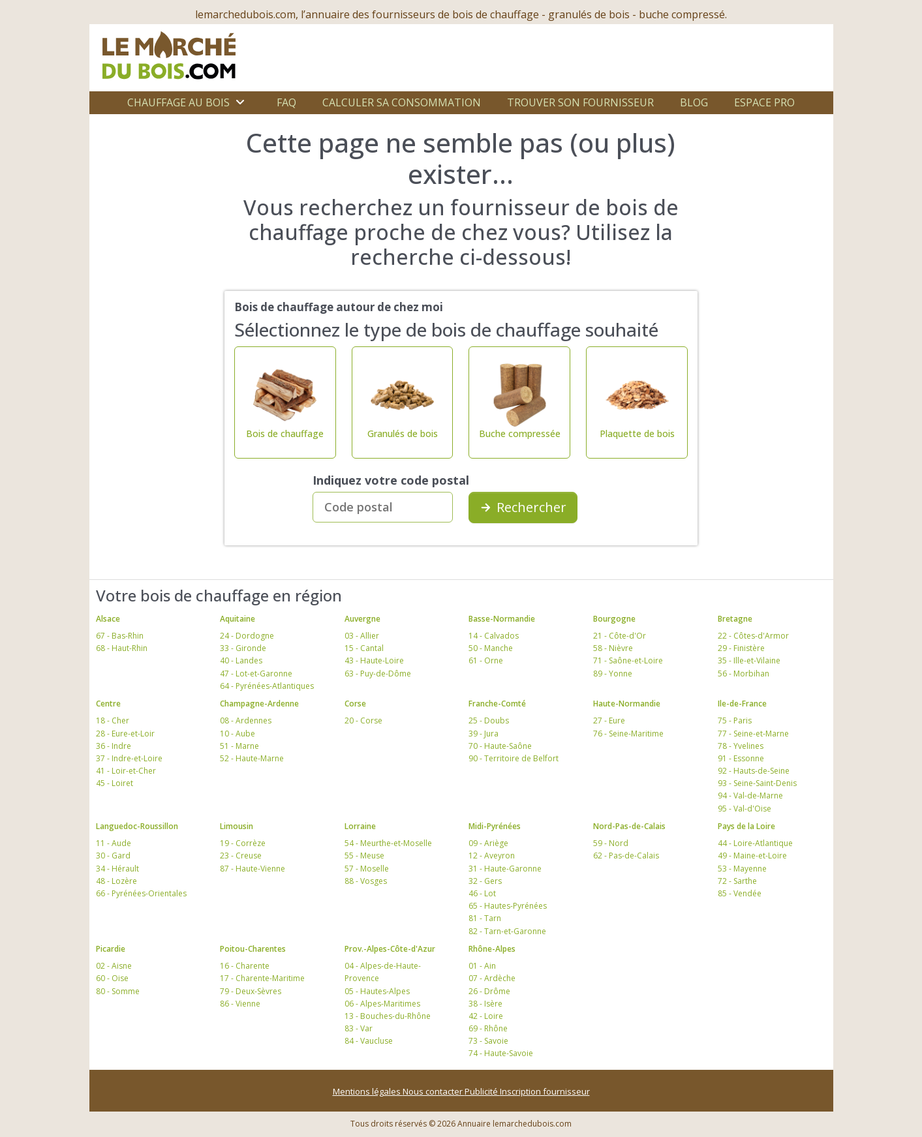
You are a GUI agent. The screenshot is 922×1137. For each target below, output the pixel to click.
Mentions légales (368, 1091)
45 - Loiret (114, 783)
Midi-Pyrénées (495, 826)
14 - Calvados (494, 635)
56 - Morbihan (743, 673)
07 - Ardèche (492, 978)
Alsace (108, 618)
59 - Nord (610, 843)
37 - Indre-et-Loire (129, 758)
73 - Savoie (488, 1040)
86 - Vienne (240, 1003)
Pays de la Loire (746, 826)
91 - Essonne (741, 758)
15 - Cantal (364, 648)
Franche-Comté (497, 703)
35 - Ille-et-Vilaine (749, 660)
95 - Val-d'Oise (744, 808)
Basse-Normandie (502, 618)
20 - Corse (363, 720)
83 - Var (359, 1028)
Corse (355, 703)
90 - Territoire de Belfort (514, 758)
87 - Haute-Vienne (252, 868)
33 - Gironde (243, 648)
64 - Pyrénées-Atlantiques (267, 685)
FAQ (286, 102)
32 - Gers (485, 881)
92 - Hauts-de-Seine (754, 770)
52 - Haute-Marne (252, 758)
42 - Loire (486, 1016)
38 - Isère (485, 1003)
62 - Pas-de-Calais (626, 855)
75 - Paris (735, 720)
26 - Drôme (489, 991)
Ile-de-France (742, 703)
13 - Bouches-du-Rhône (388, 1016)
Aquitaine (237, 618)
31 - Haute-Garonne (505, 868)
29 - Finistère (741, 648)
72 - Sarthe (737, 881)
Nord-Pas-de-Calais (629, 826)
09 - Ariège (488, 843)
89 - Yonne (612, 673)
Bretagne (735, 618)
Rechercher (523, 507)
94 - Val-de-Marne (750, 795)
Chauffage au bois (178, 102)
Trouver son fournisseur (580, 102)
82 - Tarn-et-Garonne (507, 931)
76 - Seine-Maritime (628, 733)
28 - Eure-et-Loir (125, 733)
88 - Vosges (366, 881)
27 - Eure (609, 720)
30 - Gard (113, 855)
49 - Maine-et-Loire (752, 855)
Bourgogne (614, 618)
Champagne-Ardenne (259, 703)
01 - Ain (482, 965)
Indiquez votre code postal (391, 480)
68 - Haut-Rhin (121, 648)
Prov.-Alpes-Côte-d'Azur (390, 948)
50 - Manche (491, 648)
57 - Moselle (367, 868)
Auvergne (362, 618)
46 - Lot (482, 893)
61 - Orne (486, 660)
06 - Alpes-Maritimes (382, 1003)
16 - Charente (244, 965)
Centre (108, 703)
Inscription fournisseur (545, 1091)
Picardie (110, 948)
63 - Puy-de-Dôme (378, 673)
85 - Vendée (739, 893)
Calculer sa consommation (401, 102)
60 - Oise (112, 978)
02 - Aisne (114, 965)
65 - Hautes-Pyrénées (508, 905)
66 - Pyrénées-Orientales (141, 893)
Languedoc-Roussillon (137, 826)
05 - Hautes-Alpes (377, 991)
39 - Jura (484, 733)
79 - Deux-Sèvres (250, 991)
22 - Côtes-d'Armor (753, 635)
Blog (694, 102)
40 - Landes (241, 660)
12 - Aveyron (492, 855)
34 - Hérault (117, 868)
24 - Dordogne (247, 635)
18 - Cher (112, 720)
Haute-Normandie (626, 703)
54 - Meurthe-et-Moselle (388, 843)
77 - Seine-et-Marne (753, 733)
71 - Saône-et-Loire (628, 660)
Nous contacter (434, 1091)
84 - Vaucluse (369, 1040)
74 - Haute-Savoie (501, 1053)
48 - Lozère (116, 881)
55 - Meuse (364, 855)
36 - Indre (113, 745)
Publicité (482, 1091)
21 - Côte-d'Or (619, 635)
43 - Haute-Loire (374, 660)
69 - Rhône (488, 1028)
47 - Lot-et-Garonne (256, 673)
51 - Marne (239, 745)
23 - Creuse (241, 855)
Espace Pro (764, 102)
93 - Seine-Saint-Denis (757, 783)
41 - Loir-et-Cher (126, 770)
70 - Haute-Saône (500, 745)
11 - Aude (113, 843)
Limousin (236, 826)
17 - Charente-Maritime (262, 978)
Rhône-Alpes (492, 948)
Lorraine (360, 826)
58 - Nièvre (613, 648)
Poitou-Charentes (253, 948)
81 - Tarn (485, 918)
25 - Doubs (489, 720)
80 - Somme (118, 991)
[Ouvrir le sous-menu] (240, 102)
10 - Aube (237, 733)
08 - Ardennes (245, 720)
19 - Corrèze (243, 843)
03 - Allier (362, 635)
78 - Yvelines (740, 745)
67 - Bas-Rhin (120, 635)
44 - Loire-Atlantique (755, 843)
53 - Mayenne (742, 868)
